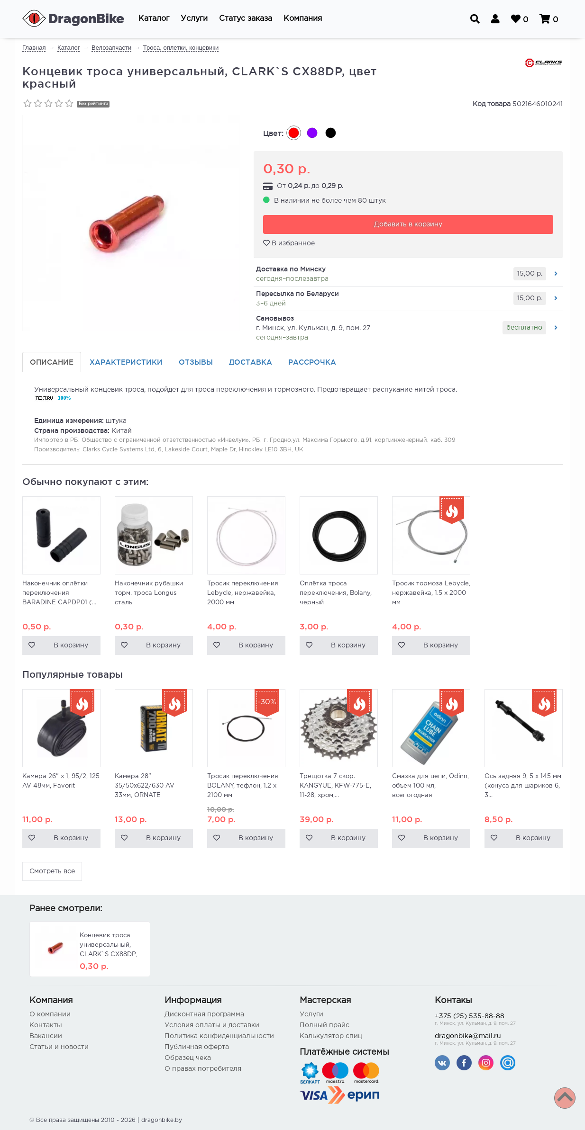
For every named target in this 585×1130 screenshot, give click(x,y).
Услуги (311, 1014)
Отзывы (196, 362)
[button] (154, 19)
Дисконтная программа (204, 1014)
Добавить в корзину (408, 224)
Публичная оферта (197, 1047)
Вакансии (45, 1036)
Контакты (45, 1025)
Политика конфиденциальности (219, 1036)
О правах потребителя (203, 1069)
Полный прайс (324, 1025)
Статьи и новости (59, 1047)
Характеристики (126, 362)
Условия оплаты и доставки (212, 1025)
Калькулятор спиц (331, 1036)
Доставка (250, 362)
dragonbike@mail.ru (495, 1040)
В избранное (289, 243)
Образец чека (188, 1058)
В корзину (71, 645)
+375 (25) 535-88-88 (495, 1020)
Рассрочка (312, 362)
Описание (51, 362)
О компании (50, 1014)
